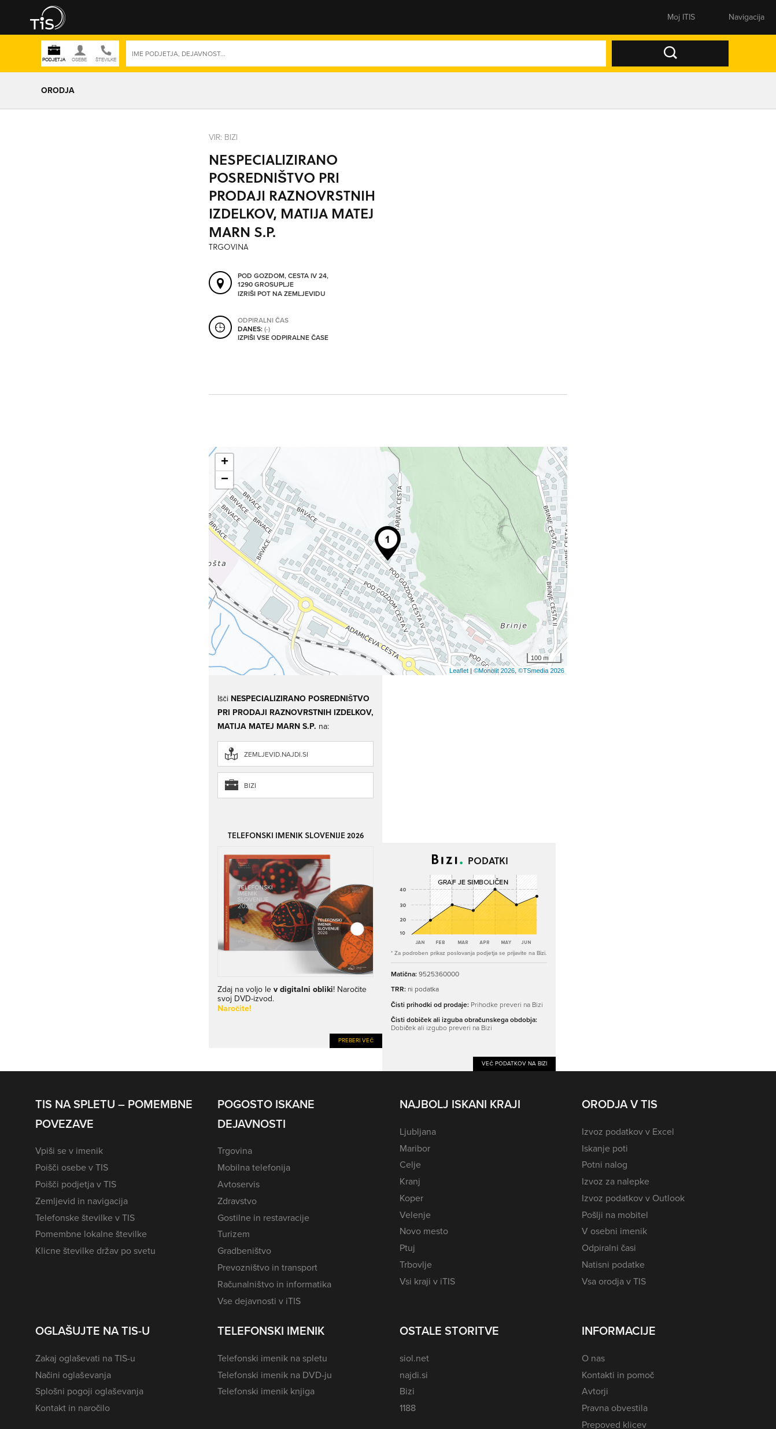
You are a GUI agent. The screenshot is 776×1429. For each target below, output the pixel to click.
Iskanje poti (605, 1148)
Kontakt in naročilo (72, 1408)
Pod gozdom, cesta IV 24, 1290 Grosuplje (283, 280)
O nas (593, 1358)
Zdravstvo (237, 1201)
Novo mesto (424, 1231)
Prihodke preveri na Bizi (507, 1004)
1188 (408, 1408)
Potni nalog (604, 1164)
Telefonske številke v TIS (85, 1217)
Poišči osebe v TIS (71, 1167)
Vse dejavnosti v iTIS (259, 1301)
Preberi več (356, 1040)
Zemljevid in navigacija (81, 1201)
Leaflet (458, 670)
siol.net (414, 1358)
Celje (410, 1164)
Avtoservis (238, 1184)
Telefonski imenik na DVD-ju (274, 1375)
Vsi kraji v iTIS (427, 1281)
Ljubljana (418, 1131)
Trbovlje (416, 1264)
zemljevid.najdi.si (276, 754)
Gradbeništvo (244, 1250)
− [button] (224, 479)
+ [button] (224, 462)
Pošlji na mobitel (615, 1214)
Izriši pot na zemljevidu (282, 293)
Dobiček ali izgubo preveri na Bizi (441, 1028)
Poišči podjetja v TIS (75, 1184)
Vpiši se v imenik (69, 1150)
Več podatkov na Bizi (514, 1063)
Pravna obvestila (615, 1408)
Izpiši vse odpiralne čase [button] (283, 337)
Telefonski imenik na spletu (272, 1358)
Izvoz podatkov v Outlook (633, 1198)
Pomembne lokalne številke (91, 1234)
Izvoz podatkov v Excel (628, 1131)
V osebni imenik (614, 1231)
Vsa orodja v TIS (614, 1281)
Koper (411, 1198)
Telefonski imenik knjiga (266, 1391)
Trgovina (234, 1150)
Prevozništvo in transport (267, 1267)
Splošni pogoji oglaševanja (89, 1391)
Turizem (233, 1234)
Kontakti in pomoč (618, 1375)
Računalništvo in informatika (274, 1284)
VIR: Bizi (223, 137)
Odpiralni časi (609, 1247)
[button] (55, 17)
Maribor (415, 1148)
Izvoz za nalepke (615, 1181)
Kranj (410, 1181)
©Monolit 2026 (494, 670)
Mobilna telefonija (253, 1167)
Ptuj (407, 1247)
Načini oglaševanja (73, 1375)
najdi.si (414, 1375)
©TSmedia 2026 (541, 670)
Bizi (250, 785)
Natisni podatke (613, 1264)
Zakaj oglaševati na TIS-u (85, 1358)
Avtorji (595, 1391)
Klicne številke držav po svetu (95, 1250)
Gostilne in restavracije (263, 1217)
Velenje (415, 1214)
